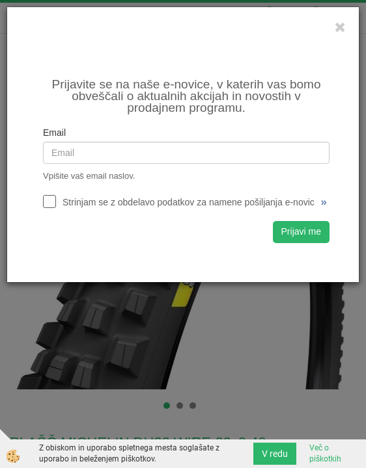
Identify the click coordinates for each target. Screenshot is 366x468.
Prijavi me (301, 231)
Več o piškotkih (325, 453)
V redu (275, 453)
